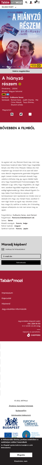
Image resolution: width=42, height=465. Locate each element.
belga (25, 223)
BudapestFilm (21, 411)
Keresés (26, 2)
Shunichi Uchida (17, 105)
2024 (15, 88)
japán (25, 228)
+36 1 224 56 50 (33, 323)
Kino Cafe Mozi (21, 354)
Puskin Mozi (21, 369)
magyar (17, 226)
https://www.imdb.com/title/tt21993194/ (4, 94)
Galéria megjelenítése (21, 71)
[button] (32, 2)
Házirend (6, 303)
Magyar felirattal (15, 91)
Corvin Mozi (21, 346)
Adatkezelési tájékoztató (21, 415)
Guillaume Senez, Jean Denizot (25, 215)
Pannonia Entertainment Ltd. (23, 218)
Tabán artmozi (21, 385)
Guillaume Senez (16, 97)
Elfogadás (21, 455)
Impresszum (7, 293)
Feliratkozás (21, 262)
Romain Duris (16, 100)
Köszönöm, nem (20, 461)
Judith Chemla (28, 100)
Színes (10, 220)
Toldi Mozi (21, 393)
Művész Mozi (21, 362)
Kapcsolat (6, 298)
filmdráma (6, 88)
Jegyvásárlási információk (14, 309)
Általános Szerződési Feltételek (21, 406)
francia (19, 223)
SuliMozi (21, 377)
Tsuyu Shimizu (28, 102)
